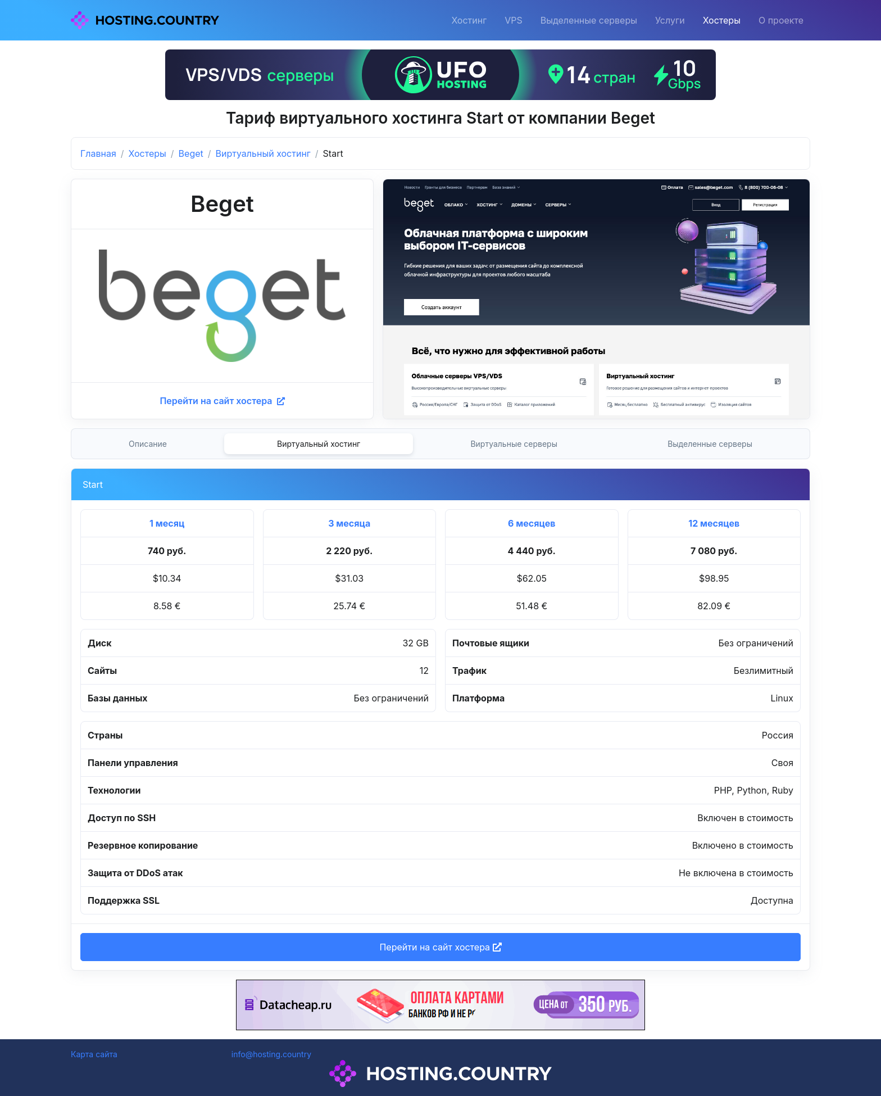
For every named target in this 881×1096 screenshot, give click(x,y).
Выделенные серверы (589, 20)
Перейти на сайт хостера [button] (440, 947)
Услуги (670, 20)
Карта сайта (94, 1054)
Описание (148, 444)
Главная (98, 153)
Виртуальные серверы (513, 444)
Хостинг (469, 20)
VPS (514, 20)
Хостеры (722, 20)
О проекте (781, 20)
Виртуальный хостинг (263, 153)
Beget (191, 153)
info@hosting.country (271, 1054)
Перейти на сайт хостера (222, 400)
